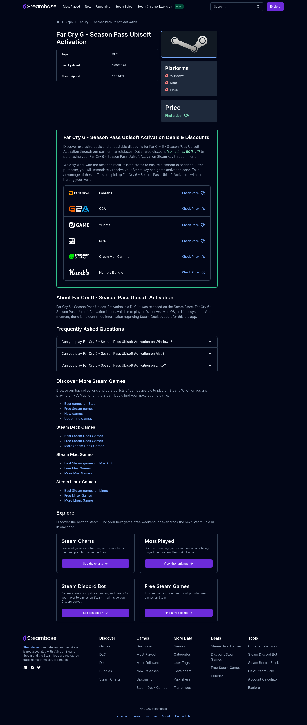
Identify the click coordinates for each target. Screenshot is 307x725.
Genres (179, 646)
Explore (275, 6)
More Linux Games (79, 500)
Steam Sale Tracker (226, 646)
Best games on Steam (81, 404)
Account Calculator (263, 679)
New (88, 6)
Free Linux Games (78, 495)
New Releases (148, 671)
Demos (104, 663)
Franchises (182, 687)
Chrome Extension (262, 646)
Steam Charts (110, 679)
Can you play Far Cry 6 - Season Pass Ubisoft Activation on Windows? (137, 341)
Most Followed (148, 663)
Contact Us (182, 716)
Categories (182, 654)
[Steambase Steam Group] (32, 667)
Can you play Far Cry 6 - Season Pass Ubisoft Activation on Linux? (137, 365)
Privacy (122, 716)
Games (104, 646)
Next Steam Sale (261, 671)
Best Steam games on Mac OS (88, 463)
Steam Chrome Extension (154, 6)
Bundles (105, 671)
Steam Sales (123, 6)
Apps (69, 22)
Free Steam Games (226, 668)
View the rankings (179, 563)
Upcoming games (78, 418)
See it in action (95, 612)
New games (73, 413)
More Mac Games (78, 473)
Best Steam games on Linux (86, 490)
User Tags (182, 663)
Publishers (182, 679)
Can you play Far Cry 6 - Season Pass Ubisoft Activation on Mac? (137, 353)
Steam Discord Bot (262, 654)
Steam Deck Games (152, 687)
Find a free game (178, 612)
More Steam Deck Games (84, 446)
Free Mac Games (77, 468)
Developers (183, 671)
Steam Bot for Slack (263, 663)
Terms (136, 716)
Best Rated (145, 646)
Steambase (31, 647)
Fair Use (151, 716)
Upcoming (103, 6)
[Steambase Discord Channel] (25, 667)
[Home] (58, 22)
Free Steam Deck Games (83, 441)
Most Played (71, 6)
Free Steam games (79, 408)
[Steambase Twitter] (39, 667)
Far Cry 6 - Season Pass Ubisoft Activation (107, 22)
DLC (102, 654)
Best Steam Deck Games (83, 436)
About (166, 716)
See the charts (95, 563)
